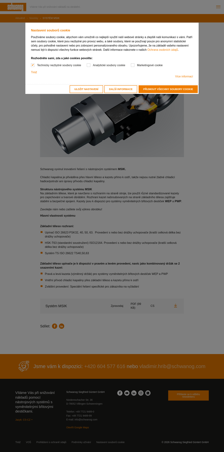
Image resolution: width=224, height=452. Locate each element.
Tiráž (34, 72)
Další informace (120, 89)
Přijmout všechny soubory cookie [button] (168, 89)
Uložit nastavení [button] (86, 89)
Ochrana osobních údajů (162, 49)
